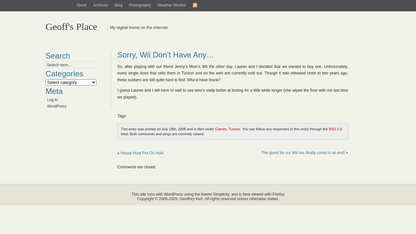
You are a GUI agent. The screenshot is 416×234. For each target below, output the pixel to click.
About (81, 5)
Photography (140, 5)
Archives (100, 5)
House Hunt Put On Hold (142, 153)
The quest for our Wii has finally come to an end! (303, 152)
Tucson (234, 129)
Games (221, 129)
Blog (118, 5)
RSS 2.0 (335, 129)
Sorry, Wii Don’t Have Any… (165, 54)
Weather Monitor (171, 5)
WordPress (56, 106)
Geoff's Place (71, 26)
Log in (52, 100)
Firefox (279, 194)
